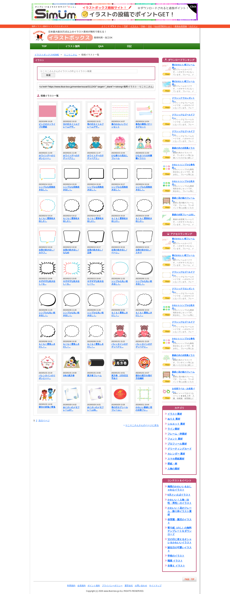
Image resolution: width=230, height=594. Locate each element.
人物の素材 (174, 468)
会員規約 (81, 585)
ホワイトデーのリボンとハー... (47, 157)
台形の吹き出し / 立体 (95, 251)
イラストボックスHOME (46, 54)
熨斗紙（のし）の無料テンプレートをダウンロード (180, 531)
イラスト (134, 26)
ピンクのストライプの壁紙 (47, 125)
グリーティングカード (180, 448)
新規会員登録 (181, 26)
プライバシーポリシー (112, 585)
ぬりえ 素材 (174, 418)
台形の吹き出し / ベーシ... (119, 251)
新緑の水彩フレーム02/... (183, 214)
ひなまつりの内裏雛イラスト (144, 157)
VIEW (166, 74)
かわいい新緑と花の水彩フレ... (144, 408)
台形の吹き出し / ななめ (71, 251)
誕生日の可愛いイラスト (180, 549)
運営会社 (129, 585)
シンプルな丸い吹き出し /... (119, 282)
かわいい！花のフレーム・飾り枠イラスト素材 (180, 511)
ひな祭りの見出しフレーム (119, 157)
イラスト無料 (72, 46)
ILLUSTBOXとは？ (163, 26)
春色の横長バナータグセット (144, 125)
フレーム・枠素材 (177, 433)
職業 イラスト (175, 560)
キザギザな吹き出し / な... (47, 282)
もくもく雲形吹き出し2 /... (47, 219)
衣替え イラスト (176, 565)
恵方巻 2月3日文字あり (119, 377)
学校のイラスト (176, 555)
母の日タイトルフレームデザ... (95, 125)
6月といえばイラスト (179, 494)
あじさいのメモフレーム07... (71, 408)
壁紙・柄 (172, 463)
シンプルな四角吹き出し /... (47, 188)
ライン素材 (174, 428)
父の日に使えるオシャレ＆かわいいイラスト (180, 541)
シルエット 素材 (176, 423)
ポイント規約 (94, 585)
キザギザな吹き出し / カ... (71, 282)
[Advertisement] (158, 36)
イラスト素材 (175, 413)
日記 (150, 26)
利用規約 (71, 585)
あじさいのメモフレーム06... (95, 408)
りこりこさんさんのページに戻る (142, 425)
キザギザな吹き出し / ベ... (95, 282)
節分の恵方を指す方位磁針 (144, 377)
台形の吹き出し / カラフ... (46, 251)
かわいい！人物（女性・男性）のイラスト (180, 501)
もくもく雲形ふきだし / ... (119, 314)
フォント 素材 (175, 438)
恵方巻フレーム (94, 375)
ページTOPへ (189, 579)
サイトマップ (155, 585)
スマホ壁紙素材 (176, 458)
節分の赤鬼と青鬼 (47, 407)
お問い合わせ (141, 585)
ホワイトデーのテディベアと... (71, 157)
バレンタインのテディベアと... (119, 345)
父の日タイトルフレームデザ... (71, 125)
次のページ (44, 420)
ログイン (193, 26)
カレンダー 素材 (176, 453)
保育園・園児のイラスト (180, 521)
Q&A (143, 26)
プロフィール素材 (177, 443)
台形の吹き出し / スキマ (143, 251)
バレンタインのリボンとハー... (47, 377)
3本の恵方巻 (68, 375)
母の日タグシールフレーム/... (119, 408)
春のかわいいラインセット (119, 125)
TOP (126, 26)
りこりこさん (70, 54)
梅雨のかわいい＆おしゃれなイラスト (180, 488)
